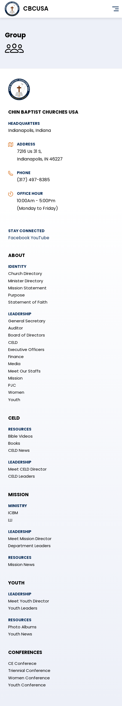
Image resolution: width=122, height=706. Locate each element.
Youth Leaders (22, 608)
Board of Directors (26, 335)
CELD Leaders (21, 476)
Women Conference (29, 678)
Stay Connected (26, 231)
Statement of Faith (27, 302)
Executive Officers (26, 349)
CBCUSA (35, 8)
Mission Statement (27, 288)
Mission (15, 378)
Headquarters (24, 123)
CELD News (19, 450)
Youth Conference (27, 685)
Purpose (16, 295)
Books (14, 443)
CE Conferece (22, 663)
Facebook (19, 238)
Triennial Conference (29, 670)
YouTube (40, 238)
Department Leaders (29, 546)
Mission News (21, 564)
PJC (12, 385)
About (16, 255)
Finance (16, 356)
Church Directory (25, 273)
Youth (14, 399)
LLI (10, 520)
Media (14, 363)
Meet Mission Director (29, 538)
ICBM (13, 513)
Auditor (15, 328)
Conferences (25, 652)
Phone (23, 172)
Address (26, 144)
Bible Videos (20, 436)
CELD (13, 342)
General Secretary (26, 321)
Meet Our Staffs (24, 371)
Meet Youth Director (28, 601)
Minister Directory (25, 281)
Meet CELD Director (27, 469)
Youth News (20, 634)
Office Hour (30, 193)
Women (16, 392)
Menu (115, 9)
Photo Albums (22, 627)
